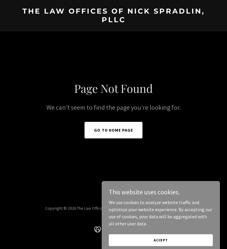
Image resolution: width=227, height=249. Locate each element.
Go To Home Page (113, 130)
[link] (113, 20)
